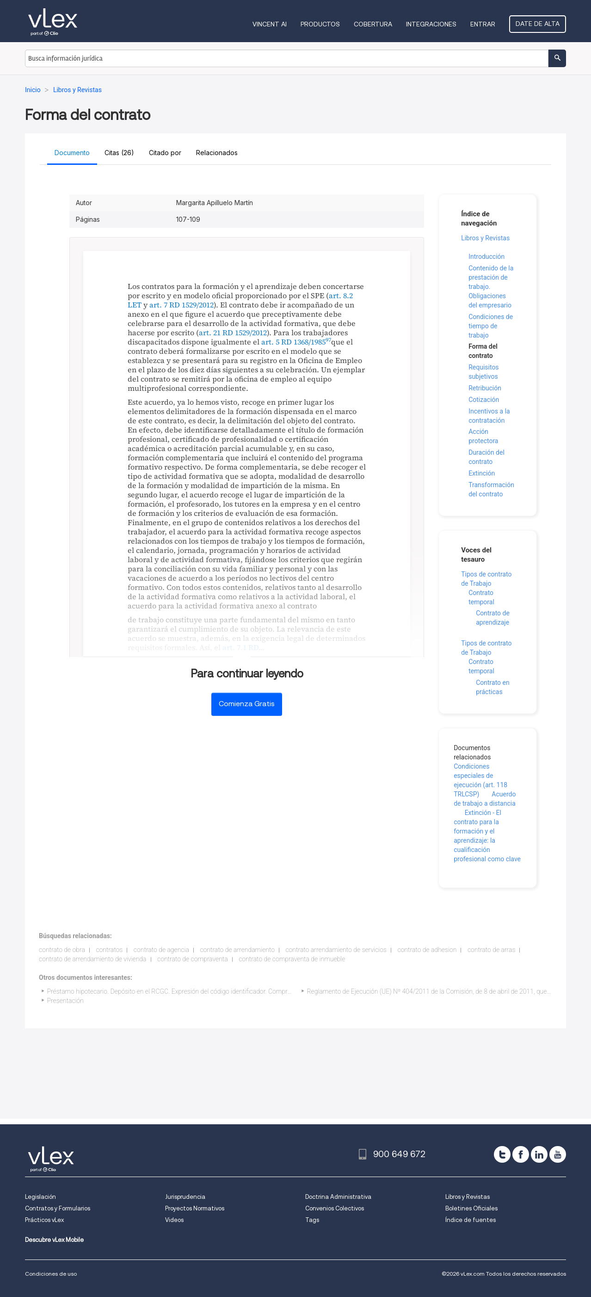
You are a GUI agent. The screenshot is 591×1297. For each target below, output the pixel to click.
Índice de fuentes (470, 1219)
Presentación (65, 1000)
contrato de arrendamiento (237, 949)
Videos (174, 1219)
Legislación (40, 1196)
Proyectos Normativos (194, 1208)
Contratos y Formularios (57, 1208)
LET (135, 305)
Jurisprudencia (185, 1196)
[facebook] (520, 1154)
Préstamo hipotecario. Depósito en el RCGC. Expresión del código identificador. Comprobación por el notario (198, 991)
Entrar (482, 24)
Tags (312, 1219)
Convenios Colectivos (334, 1208)
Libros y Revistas (485, 238)
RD (253, 647)
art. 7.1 (234, 647)
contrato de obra (62, 949)
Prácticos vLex (44, 1219)
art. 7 (158, 305)
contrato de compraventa (192, 959)
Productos (320, 24)
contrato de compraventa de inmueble (292, 959)
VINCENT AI (269, 24)
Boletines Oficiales (471, 1208)
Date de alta (538, 23)
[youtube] (557, 1154)
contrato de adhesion (426, 949)
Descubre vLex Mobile (54, 1239)
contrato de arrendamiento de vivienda (93, 959)
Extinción (481, 473)
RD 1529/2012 (191, 305)
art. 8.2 (341, 295)
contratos (109, 949)
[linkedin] (539, 1154)
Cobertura (373, 24)
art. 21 (210, 332)
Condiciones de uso (51, 1274)
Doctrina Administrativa (338, 1196)
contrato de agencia (161, 949)
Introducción (486, 256)
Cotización (483, 399)
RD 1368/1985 (303, 342)
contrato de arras (492, 949)
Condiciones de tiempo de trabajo (490, 326)
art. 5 (270, 342)
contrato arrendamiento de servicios (336, 949)
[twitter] (502, 1154)
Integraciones (431, 24)
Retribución (484, 388)
